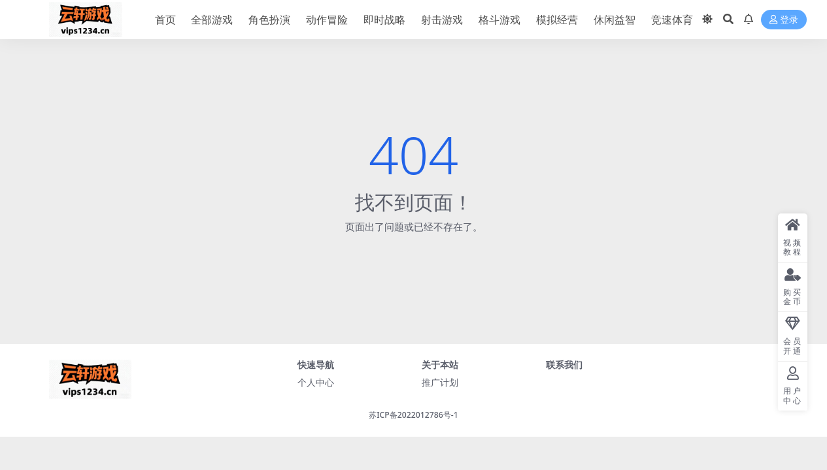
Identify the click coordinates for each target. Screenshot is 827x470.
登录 (783, 20)
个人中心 (315, 382)
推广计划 (440, 382)
